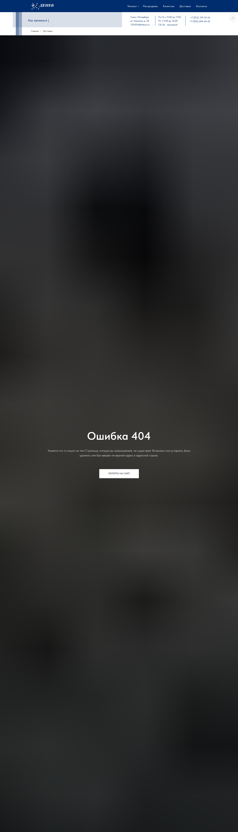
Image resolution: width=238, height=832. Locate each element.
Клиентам (168, 6)
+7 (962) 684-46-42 (200, 21)
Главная (35, 31)
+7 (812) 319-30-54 (200, 17)
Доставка (185, 6)
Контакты (201, 6)
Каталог (132, 6)
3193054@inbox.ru (140, 24)
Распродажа (150, 6)
